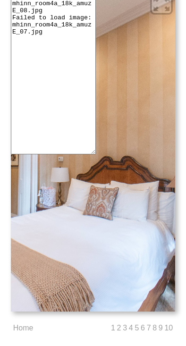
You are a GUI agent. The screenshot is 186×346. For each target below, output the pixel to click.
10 (168, 328)
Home (23, 328)
